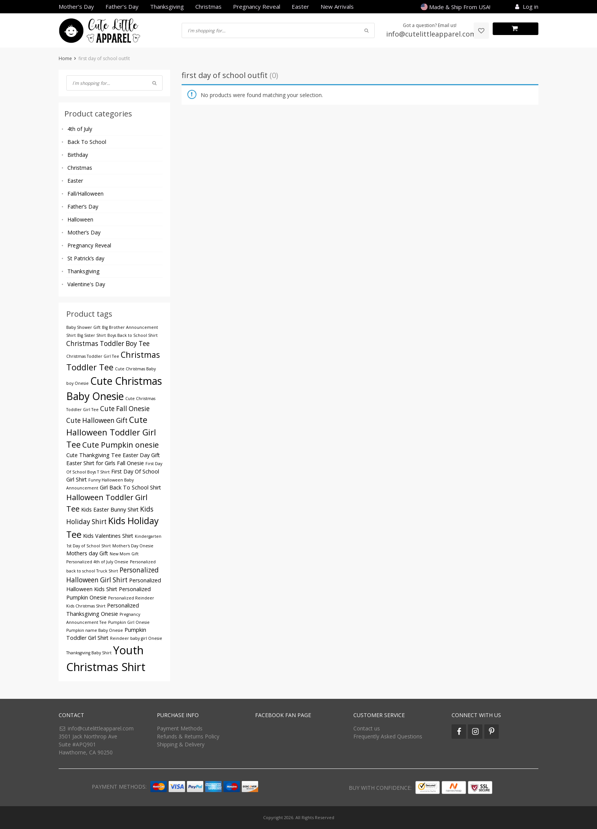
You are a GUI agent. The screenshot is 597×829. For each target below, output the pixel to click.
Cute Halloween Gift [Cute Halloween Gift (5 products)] (97, 420)
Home (65, 58)
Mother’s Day (76, 6)
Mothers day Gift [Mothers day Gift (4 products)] (87, 553)
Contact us (366, 728)
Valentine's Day (86, 284)
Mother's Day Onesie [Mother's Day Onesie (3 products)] (132, 545)
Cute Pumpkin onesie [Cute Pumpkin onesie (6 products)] (120, 445)
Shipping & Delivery (180, 744)
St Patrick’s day (85, 258)
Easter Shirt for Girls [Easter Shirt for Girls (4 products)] (90, 463)
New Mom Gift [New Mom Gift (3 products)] (124, 553)
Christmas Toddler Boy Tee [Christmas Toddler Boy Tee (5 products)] (108, 343)
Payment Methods (180, 728)
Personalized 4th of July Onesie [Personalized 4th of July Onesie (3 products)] (97, 561)
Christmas (208, 6)
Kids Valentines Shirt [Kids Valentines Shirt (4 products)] (108, 535)
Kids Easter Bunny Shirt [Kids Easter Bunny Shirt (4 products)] (110, 509)
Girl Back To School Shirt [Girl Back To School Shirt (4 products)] (130, 487)
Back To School (86, 141)
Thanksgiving (167, 6)
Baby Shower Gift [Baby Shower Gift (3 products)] (83, 327)
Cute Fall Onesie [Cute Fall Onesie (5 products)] (125, 408)
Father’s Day (122, 6)
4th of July (79, 128)
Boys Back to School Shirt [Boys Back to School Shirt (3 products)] (132, 335)
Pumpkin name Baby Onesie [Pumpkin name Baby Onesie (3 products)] (94, 630)
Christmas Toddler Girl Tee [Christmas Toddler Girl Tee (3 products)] (92, 356)
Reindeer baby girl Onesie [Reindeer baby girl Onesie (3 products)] (136, 638)
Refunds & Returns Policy (188, 736)
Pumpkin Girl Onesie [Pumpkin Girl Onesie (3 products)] (129, 622)
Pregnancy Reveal (256, 6)
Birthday (77, 154)
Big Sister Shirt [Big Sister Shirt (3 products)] (91, 335)
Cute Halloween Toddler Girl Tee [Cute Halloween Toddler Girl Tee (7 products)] (111, 432)
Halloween (80, 219)
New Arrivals (337, 6)
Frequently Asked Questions (387, 736)
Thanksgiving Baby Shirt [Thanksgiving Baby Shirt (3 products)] (89, 652)
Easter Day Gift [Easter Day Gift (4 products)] (141, 455)
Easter (300, 6)
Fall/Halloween (85, 193)
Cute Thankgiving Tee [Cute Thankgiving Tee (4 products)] (93, 455)
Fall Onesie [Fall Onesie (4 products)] (130, 463)
